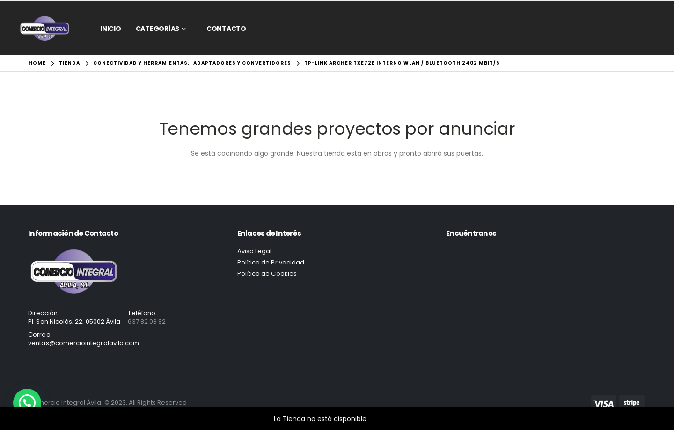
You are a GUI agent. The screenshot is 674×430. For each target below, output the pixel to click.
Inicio (110, 28)
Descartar (384, 418)
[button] (27, 403)
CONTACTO (226, 28)
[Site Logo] (45, 28)
